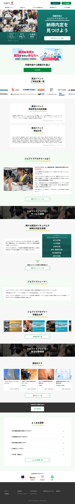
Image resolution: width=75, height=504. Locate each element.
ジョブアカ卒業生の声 (37, 7)
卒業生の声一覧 (37, 337)
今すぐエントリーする (57, 38)
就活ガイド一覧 (37, 395)
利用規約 (7, 494)
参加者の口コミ (53, 7)
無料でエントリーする (37, 199)
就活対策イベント (9, 7)
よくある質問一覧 (37, 460)
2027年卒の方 (33, 491)
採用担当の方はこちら (48, 491)
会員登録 (66, 3)
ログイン (55, 3)
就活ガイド (22, 7)
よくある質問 (67, 7)
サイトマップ (33, 494)
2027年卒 (37, 70)
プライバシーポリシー (22, 494)
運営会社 (58, 491)
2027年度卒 (37, 409)
